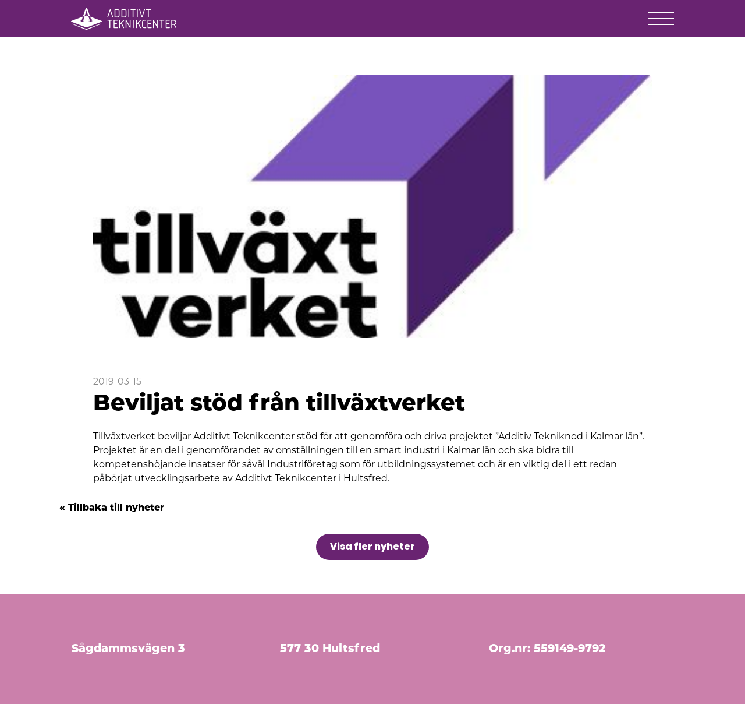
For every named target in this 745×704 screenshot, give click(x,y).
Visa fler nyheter (372, 546)
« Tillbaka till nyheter (111, 508)
